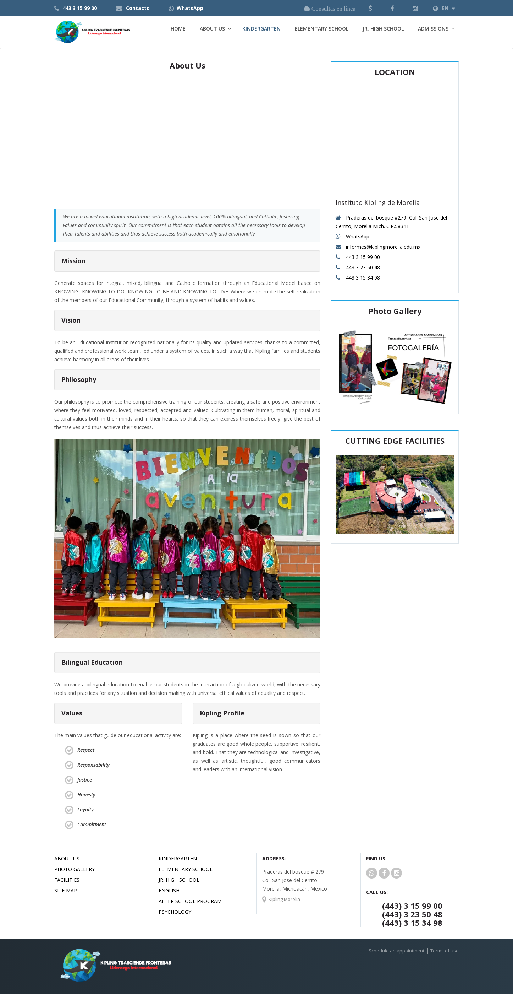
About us (66, 858)
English (169, 890)
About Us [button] (212, 28)
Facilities (66, 879)
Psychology (175, 911)
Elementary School (321, 28)
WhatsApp (190, 8)
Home (178, 28)
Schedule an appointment (396, 951)
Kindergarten (261, 28)
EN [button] (444, 8)
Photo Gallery (74, 869)
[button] (370, 8)
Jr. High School (383, 28)
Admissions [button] (433, 28)
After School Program (190, 901)
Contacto (138, 8)
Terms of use (444, 951)
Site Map (65, 890)
